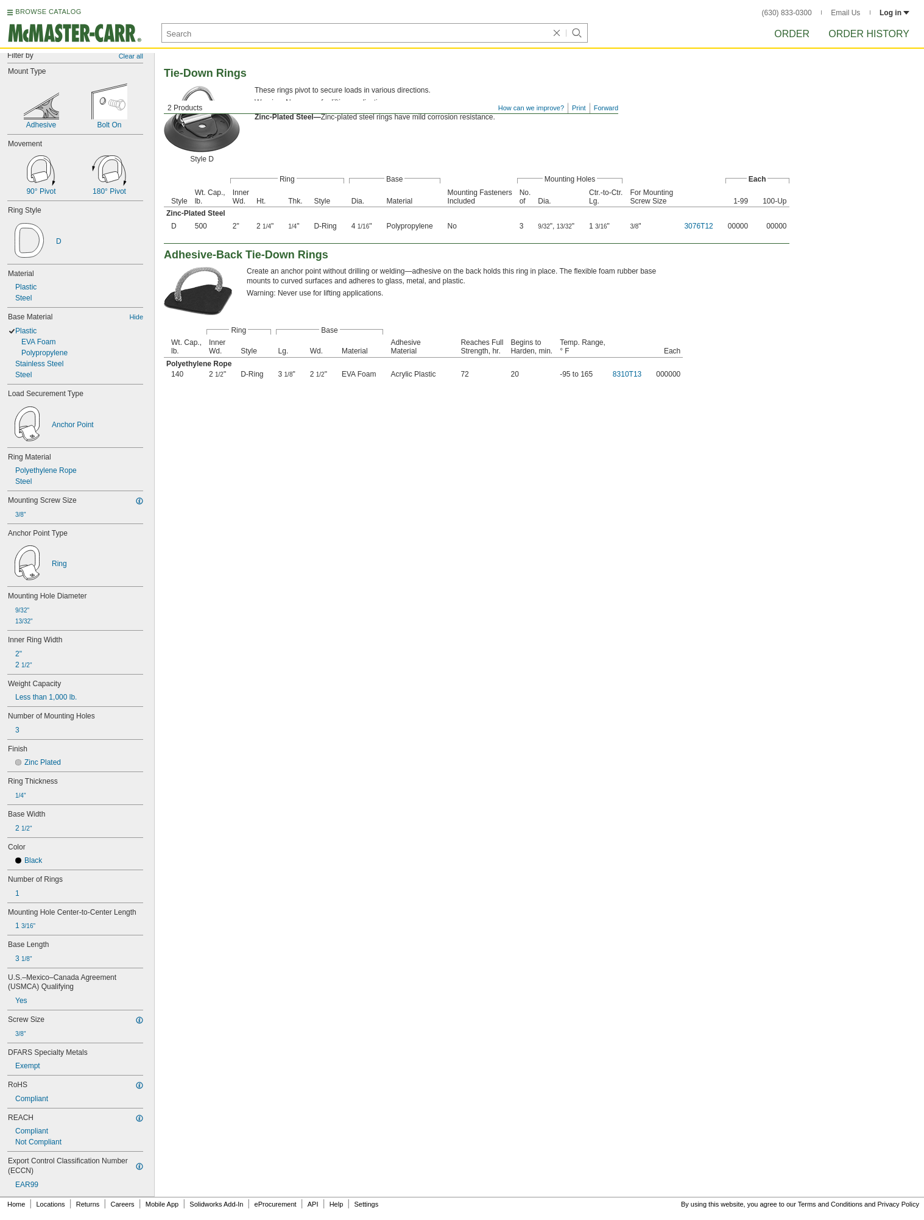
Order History (868, 34)
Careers (122, 1204)
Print (579, 108)
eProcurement (276, 1204)
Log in (894, 13)
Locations (51, 1204)
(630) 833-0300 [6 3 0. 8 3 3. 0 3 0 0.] (787, 13)
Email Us (845, 13)
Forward (606, 108)
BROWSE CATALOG (48, 11)
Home (16, 1204)
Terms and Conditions (830, 1204)
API (313, 1204)
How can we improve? (531, 108)
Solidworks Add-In (216, 1204)
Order (791, 34)
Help (337, 1204)
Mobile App (162, 1204)
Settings (366, 1204)
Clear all (131, 56)
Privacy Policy (898, 1204)
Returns (88, 1204)
